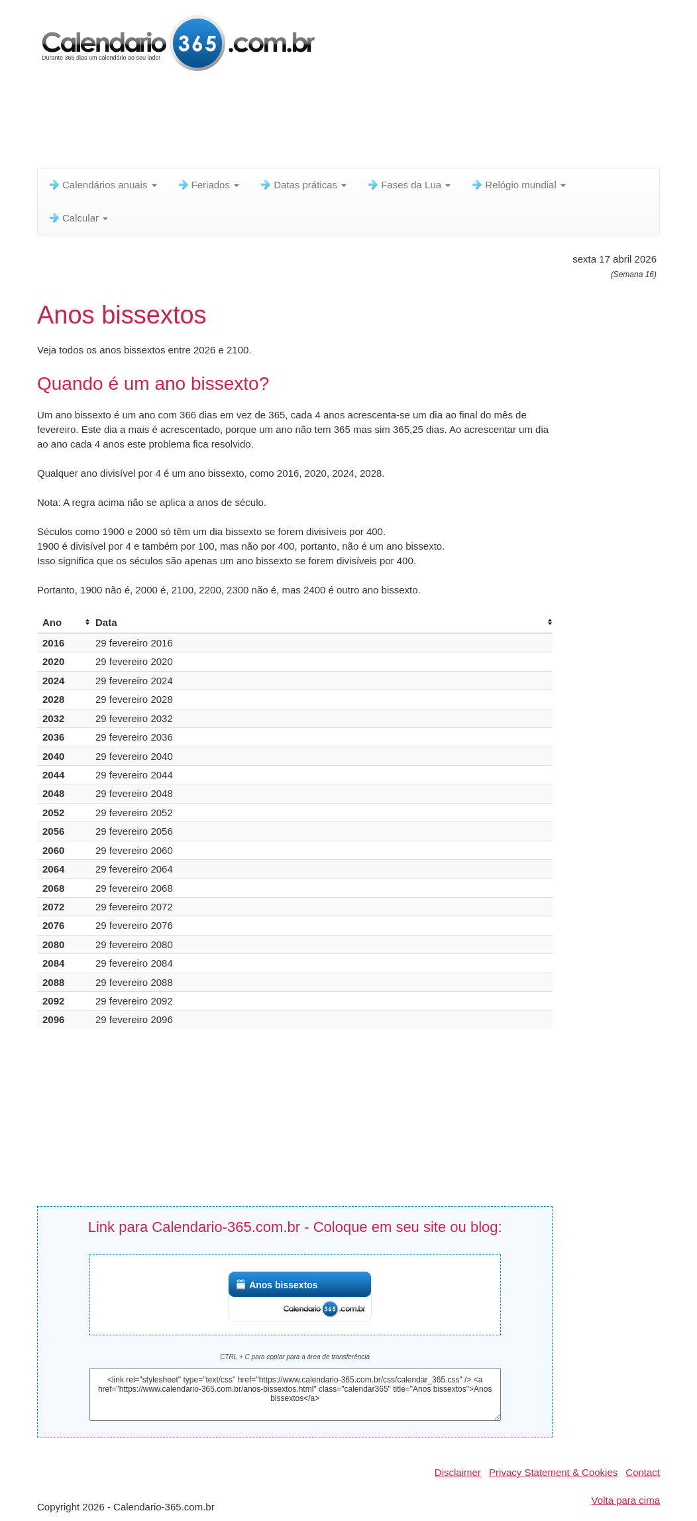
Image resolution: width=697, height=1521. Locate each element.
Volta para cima (626, 1500)
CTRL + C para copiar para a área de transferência (295, 1357)
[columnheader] (63, 622)
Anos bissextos (283, 1285)
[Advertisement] (358, 122)
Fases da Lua (408, 184)
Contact (642, 1472)
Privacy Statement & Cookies (553, 1472)
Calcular (78, 217)
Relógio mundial (518, 184)
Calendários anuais (102, 184)
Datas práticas (303, 184)
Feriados (208, 184)
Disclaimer (458, 1472)
